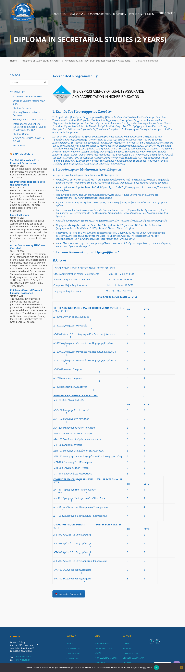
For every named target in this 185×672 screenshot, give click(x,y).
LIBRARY (149, 14)
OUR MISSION (73, 648)
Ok (156, 667)
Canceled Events (19, 216)
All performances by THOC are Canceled (27, 249)
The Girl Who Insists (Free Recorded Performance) (24, 163)
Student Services (22, 109)
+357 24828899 (23, 656)
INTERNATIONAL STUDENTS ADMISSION (133, 655)
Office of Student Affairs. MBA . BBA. (29, 104)
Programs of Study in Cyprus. (106, 14)
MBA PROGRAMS (103, 643)
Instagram (157, 641)
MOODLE (127, 648)
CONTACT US (72, 658)
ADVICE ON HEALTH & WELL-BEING (28, 142)
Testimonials (20, 147)
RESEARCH (135, 14)
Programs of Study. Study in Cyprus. (41, 62)
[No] (181, 667)
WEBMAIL (127, 662)
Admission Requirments (71, 595)
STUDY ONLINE (167, 13)
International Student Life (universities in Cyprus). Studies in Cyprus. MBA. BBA (30, 128)
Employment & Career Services (29, 121)
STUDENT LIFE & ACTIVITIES (27, 98)
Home (13, 62)
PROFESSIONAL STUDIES (106, 657)
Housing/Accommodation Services (26, 116)
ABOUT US (59, 14)
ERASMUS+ (100, 662)
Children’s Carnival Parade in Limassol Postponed (26, 293)
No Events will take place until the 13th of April (27, 185)
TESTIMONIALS (73, 653)
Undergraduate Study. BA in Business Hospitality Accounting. (98, 62)
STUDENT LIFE (17, 94)
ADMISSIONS (76, 14)
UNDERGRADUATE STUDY (103, 650)
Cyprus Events (23, 155)
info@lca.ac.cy (23, 659)
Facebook (151, 641)
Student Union (21, 135)
